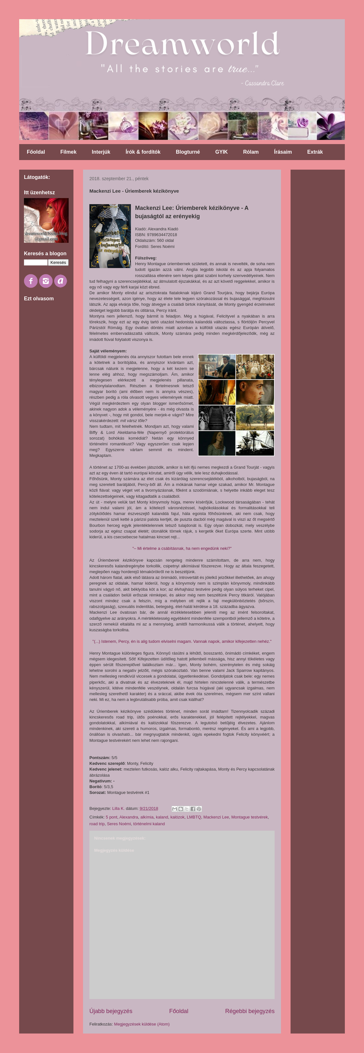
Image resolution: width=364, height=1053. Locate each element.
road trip (97, 823)
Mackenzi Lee (216, 817)
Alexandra (128, 817)
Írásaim (283, 152)
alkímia (147, 817)
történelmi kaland (149, 823)
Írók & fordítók (142, 152)
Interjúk (101, 152)
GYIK (221, 152)
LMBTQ (194, 817)
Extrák (315, 152)
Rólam (251, 152)
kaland (162, 817)
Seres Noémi (119, 823)
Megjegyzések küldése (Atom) (142, 1024)
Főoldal (36, 152)
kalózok (178, 817)
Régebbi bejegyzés (250, 1011)
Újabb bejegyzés (110, 1011)
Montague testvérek (249, 817)
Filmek (68, 152)
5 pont (111, 817)
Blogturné (188, 152)
